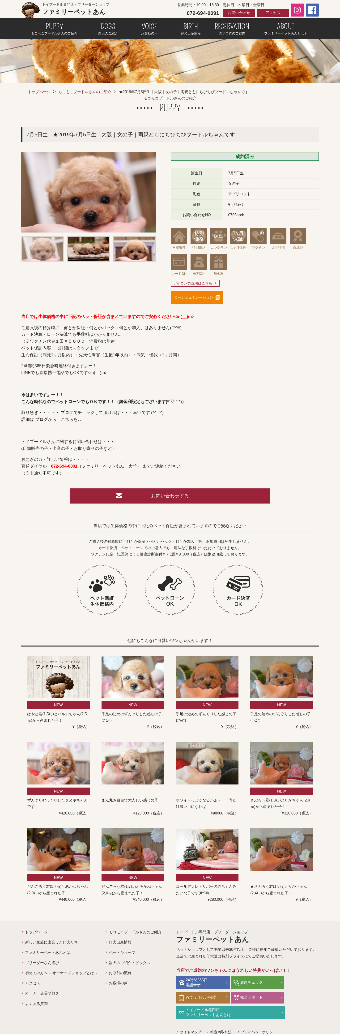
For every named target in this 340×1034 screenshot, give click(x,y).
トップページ (39, 92)
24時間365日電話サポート (198, 984)
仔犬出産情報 (120, 944)
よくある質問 (36, 1006)
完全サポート (198, 999)
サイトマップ (191, 1018)
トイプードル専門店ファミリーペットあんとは (257, 998)
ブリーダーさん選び (42, 965)
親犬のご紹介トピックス (129, 965)
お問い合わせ (239, 13)
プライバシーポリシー (263, 1018)
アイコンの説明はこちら (194, 283)
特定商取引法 (223, 1018)
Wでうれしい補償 (297, 984)
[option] (88, 192)
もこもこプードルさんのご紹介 (84, 92)
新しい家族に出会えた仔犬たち (51, 944)
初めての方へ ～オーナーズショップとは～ (61, 975)
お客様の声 (118, 985)
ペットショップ (122, 954)
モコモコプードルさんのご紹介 (135, 934)
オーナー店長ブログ (42, 995)
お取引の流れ (120, 975)
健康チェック (245, 984)
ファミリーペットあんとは (47, 954)
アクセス (272, 13)
